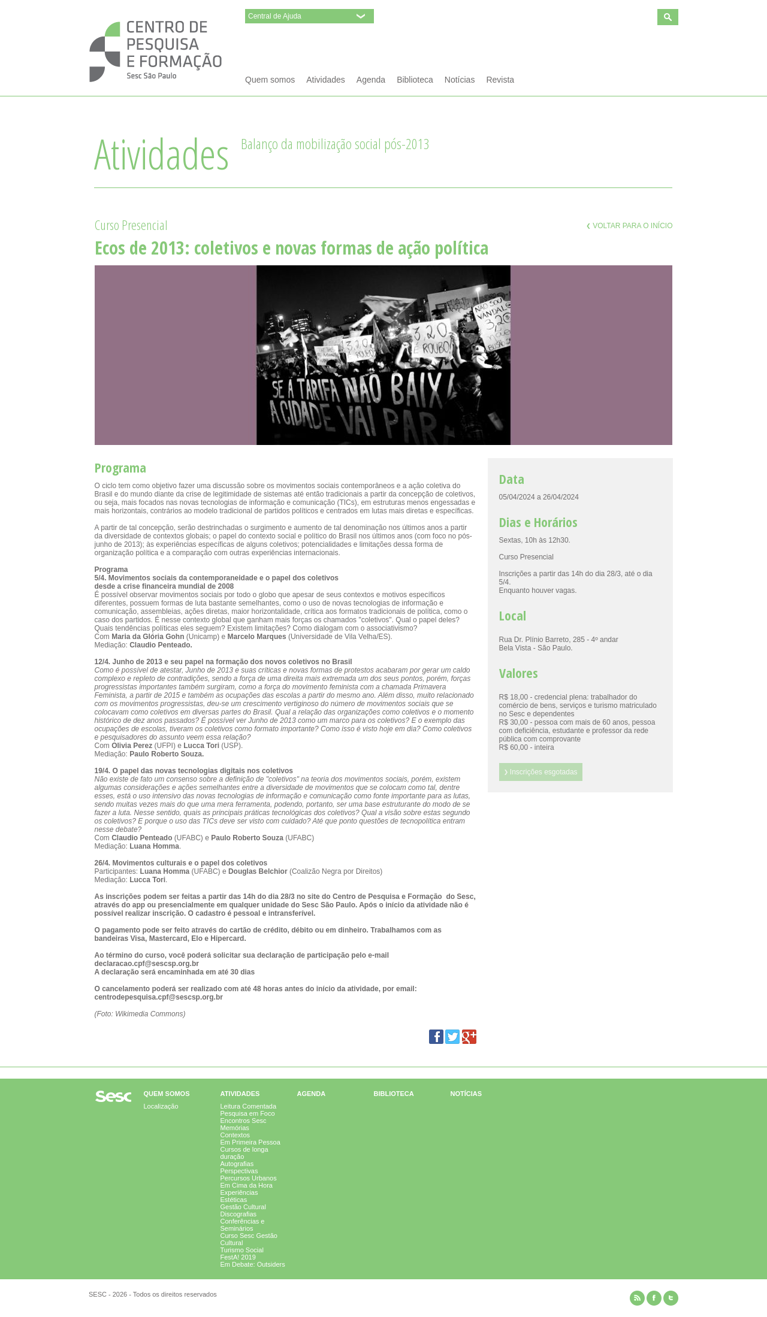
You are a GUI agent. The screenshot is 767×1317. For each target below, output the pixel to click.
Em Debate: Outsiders (253, 1264)
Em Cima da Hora (247, 1185)
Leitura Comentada (249, 1106)
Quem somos (270, 79)
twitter (670, 1298)
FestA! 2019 (238, 1257)
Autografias (237, 1163)
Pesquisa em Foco (248, 1113)
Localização (161, 1106)
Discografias (239, 1214)
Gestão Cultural (243, 1206)
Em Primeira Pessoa (250, 1142)
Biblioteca (415, 79)
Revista (500, 79)
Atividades (325, 79)
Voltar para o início (629, 226)
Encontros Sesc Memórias (244, 1124)
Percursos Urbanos (249, 1178)
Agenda (371, 79)
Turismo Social (242, 1250)
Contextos (235, 1135)
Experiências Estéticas (239, 1196)
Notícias (460, 79)
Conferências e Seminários (243, 1225)
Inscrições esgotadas (541, 772)
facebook (654, 1298)
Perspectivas (239, 1170)
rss (637, 1298)
